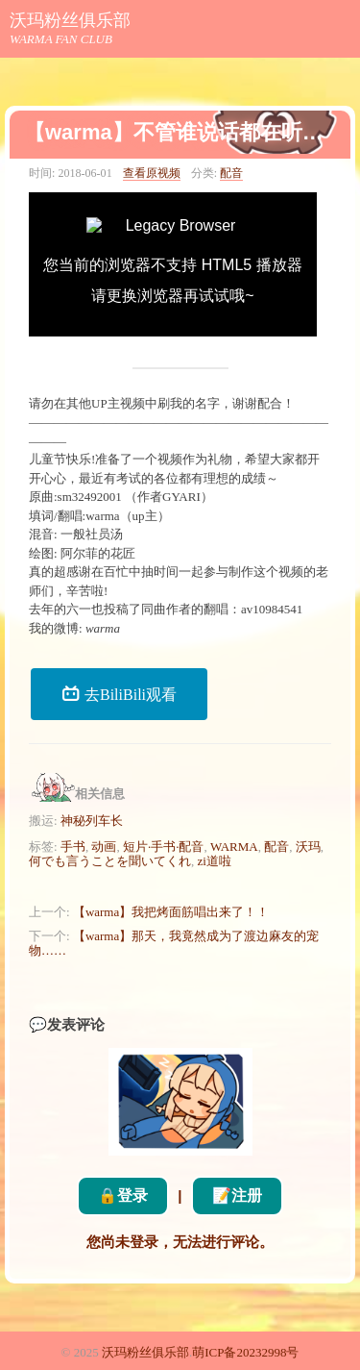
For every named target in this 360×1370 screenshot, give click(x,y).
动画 (103, 846)
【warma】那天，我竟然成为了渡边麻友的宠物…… (174, 943)
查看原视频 (151, 173)
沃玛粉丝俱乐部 (70, 20)
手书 (72, 846)
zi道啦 (214, 861)
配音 (231, 173)
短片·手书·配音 (163, 846)
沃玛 (308, 846)
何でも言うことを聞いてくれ (110, 861)
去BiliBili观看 (119, 693)
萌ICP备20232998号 (245, 1352)
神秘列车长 (91, 820)
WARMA (234, 846)
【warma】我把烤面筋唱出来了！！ (171, 912)
